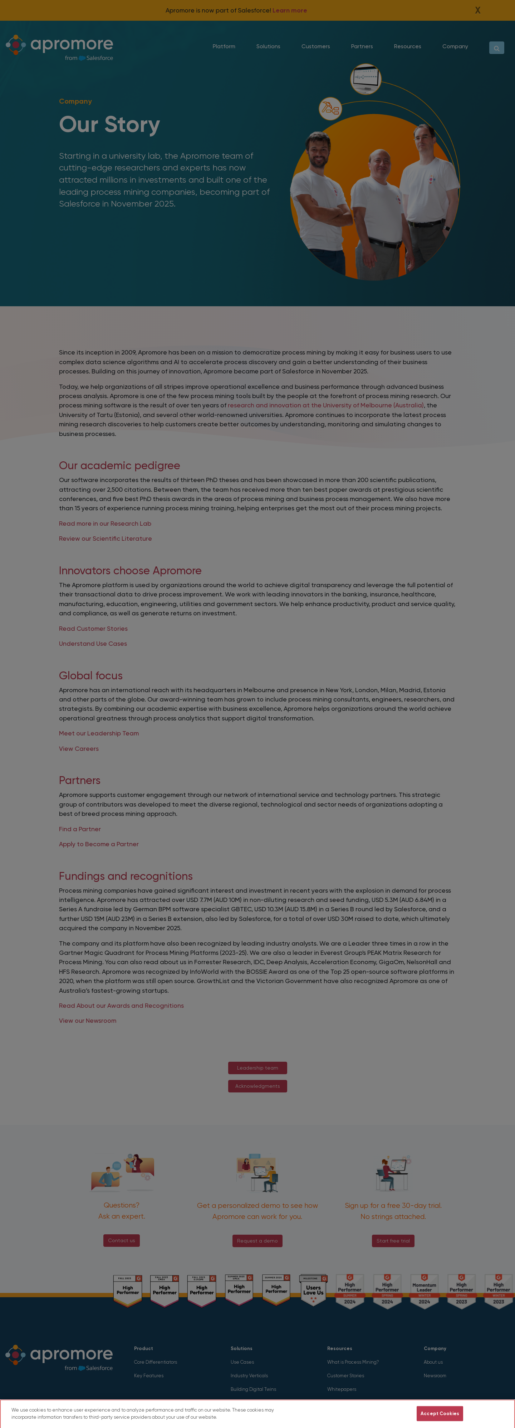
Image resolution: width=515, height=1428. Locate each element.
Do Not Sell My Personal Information (368, 1420)
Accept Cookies (440, 1420)
